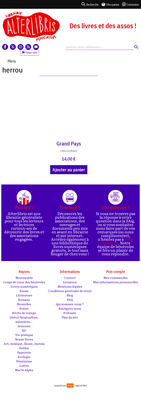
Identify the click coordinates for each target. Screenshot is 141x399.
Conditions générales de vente (70, 291)
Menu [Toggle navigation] (12, 61)
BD (24, 330)
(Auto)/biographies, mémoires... (24, 319)
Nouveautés (24, 277)
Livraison (70, 282)
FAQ (70, 299)
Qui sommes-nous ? (70, 304)
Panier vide (29, 52)
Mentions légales (69, 286)
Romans (24, 299)
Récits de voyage (24, 313)
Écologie (24, 356)
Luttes (24, 365)
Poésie (24, 308)
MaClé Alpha (24, 370)
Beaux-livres (24, 339)
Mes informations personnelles (115, 282)
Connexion (130, 4)
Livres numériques (24, 286)
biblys (70, 385)
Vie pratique (24, 334)
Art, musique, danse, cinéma (24, 343)
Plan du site (70, 317)
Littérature (24, 295)
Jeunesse (24, 326)
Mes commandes (115, 277)
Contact (70, 277)
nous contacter (117, 240)
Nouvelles (24, 304)
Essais (24, 291)
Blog (70, 295)
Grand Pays (69, 143)
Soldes (24, 348)
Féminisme (24, 361)
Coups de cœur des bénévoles (24, 282)
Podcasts (69, 313)
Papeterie (24, 352)
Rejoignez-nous (70, 308)
